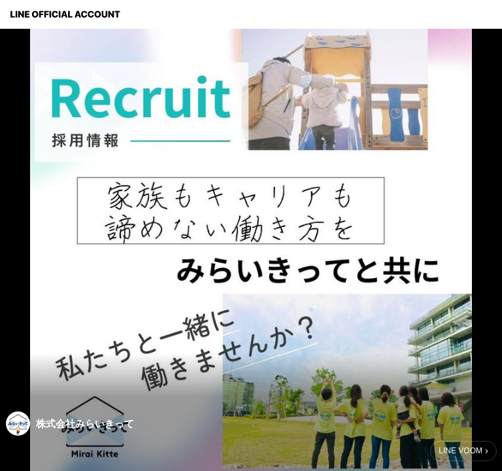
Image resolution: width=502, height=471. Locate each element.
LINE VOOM (460, 450)
